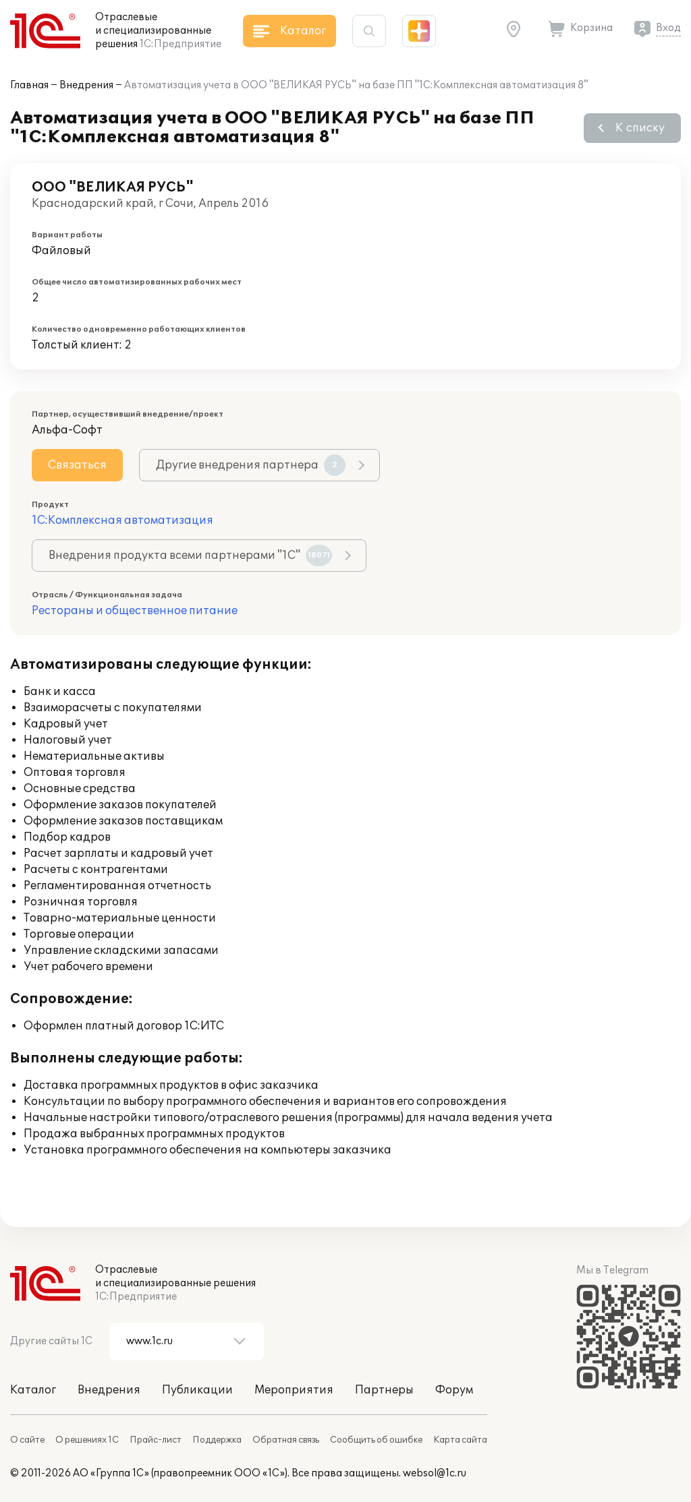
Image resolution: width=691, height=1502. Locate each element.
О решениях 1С (87, 1440)
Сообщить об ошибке (376, 1440)
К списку (640, 128)
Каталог (33, 1390)
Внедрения (86, 85)
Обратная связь (285, 1440)
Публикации (197, 1390)
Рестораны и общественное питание (135, 611)
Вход (668, 28)
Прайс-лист (156, 1440)
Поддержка (217, 1440)
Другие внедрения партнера (251, 465)
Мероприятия (293, 1390)
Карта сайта (460, 1440)
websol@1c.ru (434, 1473)
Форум (454, 1390)
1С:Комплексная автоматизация (122, 520)
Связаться (77, 465)
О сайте (27, 1440)
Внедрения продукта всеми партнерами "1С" (190, 555)
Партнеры (384, 1390)
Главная (29, 85)
